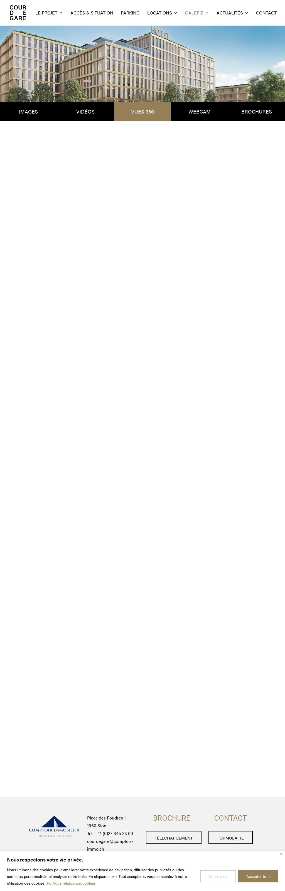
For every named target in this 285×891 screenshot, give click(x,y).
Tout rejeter (218, 876)
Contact (266, 13)
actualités (230, 13)
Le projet (46, 13)
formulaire (230, 838)
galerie (194, 13)
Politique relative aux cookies (71, 883)
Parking (130, 13)
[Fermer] (281, 854)
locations (159, 13)
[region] (142, 871)
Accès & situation (91, 13)
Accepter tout (258, 876)
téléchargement (174, 838)
